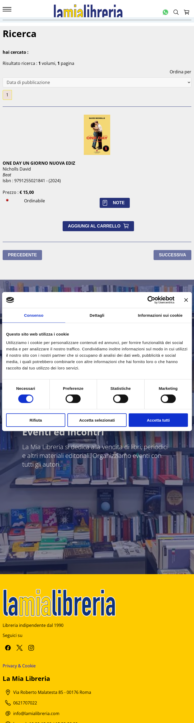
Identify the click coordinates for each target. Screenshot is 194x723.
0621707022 (25, 703)
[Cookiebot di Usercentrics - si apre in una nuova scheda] (151, 300)
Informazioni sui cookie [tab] (160, 315)
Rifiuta (36, 420)
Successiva (172, 255)
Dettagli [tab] (97, 315)
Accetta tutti (158, 420)
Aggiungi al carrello (99, 226)
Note (114, 202)
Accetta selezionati (97, 420)
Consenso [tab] (33, 315)
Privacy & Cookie (19, 666)
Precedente (22, 255)
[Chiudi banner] (186, 300)
